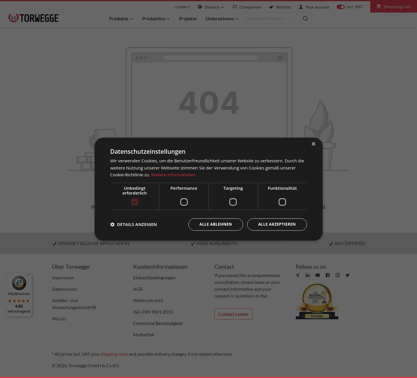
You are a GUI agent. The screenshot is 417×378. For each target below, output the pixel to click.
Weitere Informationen (174, 174)
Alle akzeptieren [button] (276, 224)
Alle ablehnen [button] (214, 224)
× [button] (313, 144)
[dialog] (209, 189)
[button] (133, 224)
